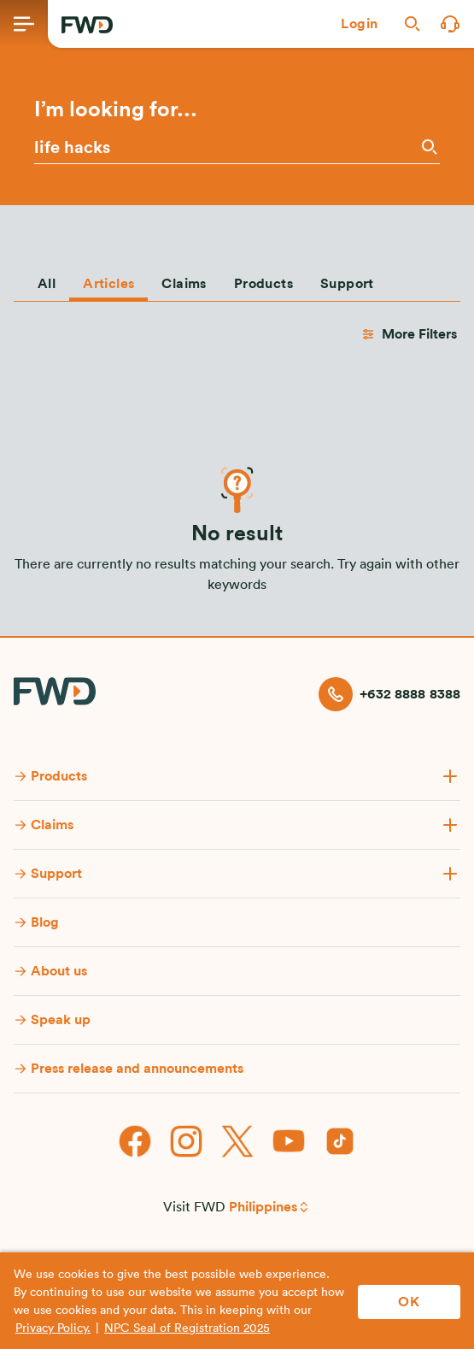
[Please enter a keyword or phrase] (225, 148)
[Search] (428, 146)
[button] (359, 24)
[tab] (46, 280)
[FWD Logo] (87, 24)
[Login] (359, 24)
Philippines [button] (263, 1207)
